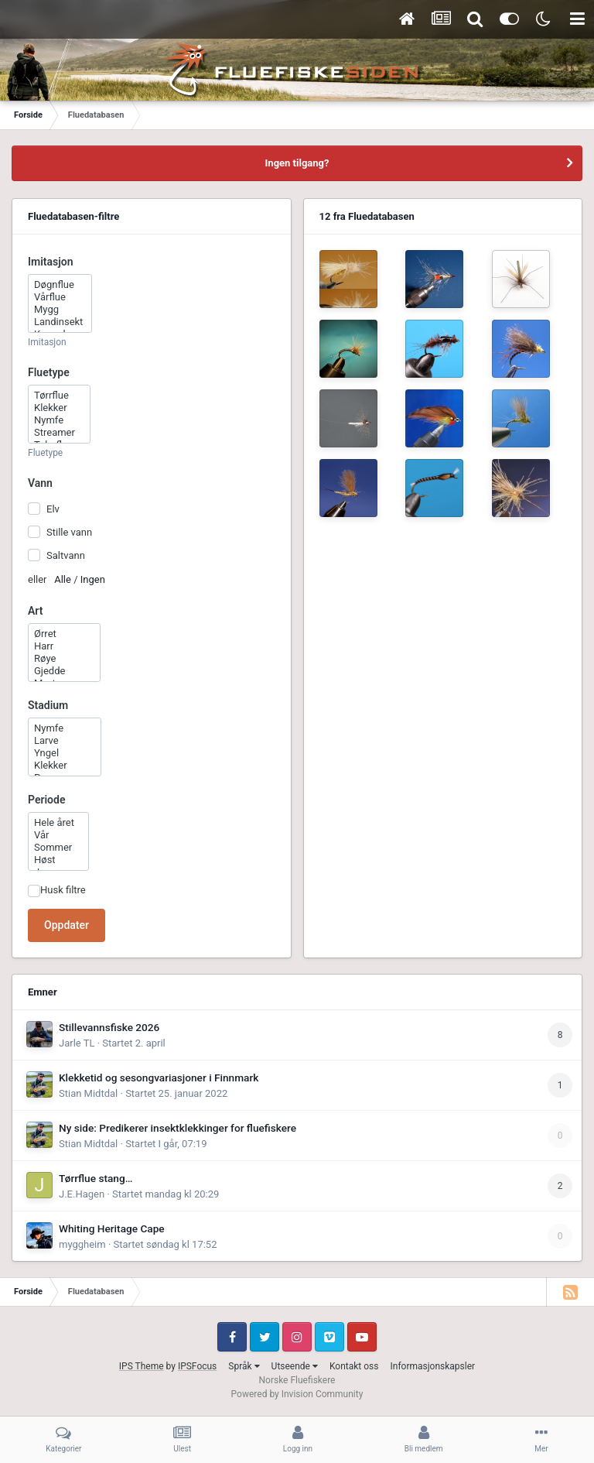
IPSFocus (197, 1366)
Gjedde (64, 671)
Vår (58, 835)
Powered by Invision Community (297, 1394)
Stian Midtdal (88, 1093)
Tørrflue (59, 395)
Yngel (64, 753)
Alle (62, 579)
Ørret (64, 634)
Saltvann (65, 555)
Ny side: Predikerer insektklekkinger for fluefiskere (177, 1128)
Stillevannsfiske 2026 (109, 1027)
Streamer (59, 433)
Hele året (58, 823)
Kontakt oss (354, 1366)
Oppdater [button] (66, 925)
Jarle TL (76, 1043)
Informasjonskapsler (432, 1366)
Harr (64, 646)
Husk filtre (63, 890)
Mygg (59, 309)
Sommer (58, 847)
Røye (64, 659)
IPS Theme (141, 1366)
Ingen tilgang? (297, 163)
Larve (64, 741)
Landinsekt (59, 322)
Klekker (59, 408)
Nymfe (59, 420)
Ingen (92, 579)
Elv (53, 508)
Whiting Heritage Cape (112, 1228)
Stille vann (69, 532)
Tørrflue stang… (95, 1178)
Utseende (294, 1366)
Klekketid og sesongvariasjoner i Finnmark (158, 1077)
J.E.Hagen (81, 1194)
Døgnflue (59, 285)
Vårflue (59, 297)
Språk (243, 1366)
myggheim (82, 1244)
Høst (58, 860)
